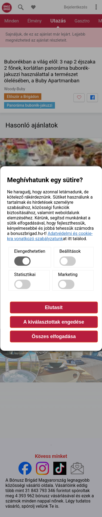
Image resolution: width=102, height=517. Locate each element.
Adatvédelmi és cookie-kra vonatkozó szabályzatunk (49, 236)
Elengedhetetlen (29, 251)
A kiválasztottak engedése (53, 321)
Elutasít (54, 307)
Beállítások (70, 251)
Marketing (68, 274)
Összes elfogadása (54, 336)
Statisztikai (25, 274)
